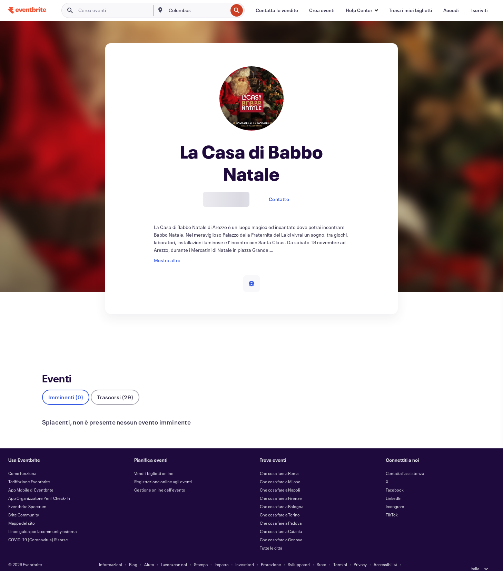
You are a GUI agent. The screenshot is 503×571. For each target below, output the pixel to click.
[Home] (27, 10)
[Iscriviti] (479, 10)
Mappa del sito (21, 511)
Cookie (191, 561)
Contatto (279, 199)
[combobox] (198, 10)
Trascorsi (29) (115, 385)
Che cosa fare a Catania (281, 520)
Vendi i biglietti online (154, 462)
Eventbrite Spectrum (27, 495)
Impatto (222, 553)
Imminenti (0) (65, 385)
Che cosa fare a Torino (280, 503)
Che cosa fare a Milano (280, 470)
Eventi (49, 339)
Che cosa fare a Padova (281, 511)
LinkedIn (394, 486)
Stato (321, 553)
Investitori (244, 553)
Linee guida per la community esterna (42, 520)
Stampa (201, 553)
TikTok (392, 503)
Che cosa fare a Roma (279, 462)
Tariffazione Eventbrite (29, 470)
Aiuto (149, 553)
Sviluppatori (299, 553)
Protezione (271, 553)
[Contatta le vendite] (277, 10)
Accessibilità (385, 553)
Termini (340, 553)
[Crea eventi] (322, 10)
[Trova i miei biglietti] (410, 10)
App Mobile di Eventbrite (30, 478)
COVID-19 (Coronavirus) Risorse (38, 528)
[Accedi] (451, 10)
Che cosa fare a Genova (281, 528)
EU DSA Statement (222, 561)
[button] (361, 10)
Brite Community (23, 503)
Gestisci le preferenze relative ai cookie (282, 561)
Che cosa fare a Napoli (280, 478)
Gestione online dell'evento (159, 478)
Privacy (360, 553)
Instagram (395, 495)
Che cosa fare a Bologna (281, 495)
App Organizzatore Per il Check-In (39, 486)
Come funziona (22, 462)
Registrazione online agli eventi (163, 470)
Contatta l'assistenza (405, 462)
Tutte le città (271, 536)
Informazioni (110, 553)
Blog (133, 553)
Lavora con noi (174, 553)
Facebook (395, 478)
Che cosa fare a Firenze (281, 486)
